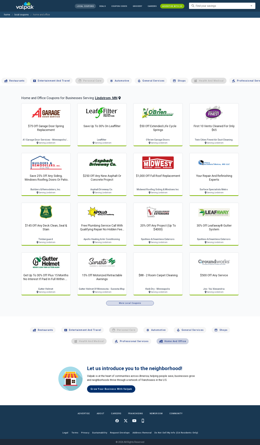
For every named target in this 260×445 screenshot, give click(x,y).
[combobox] (222, 6)
